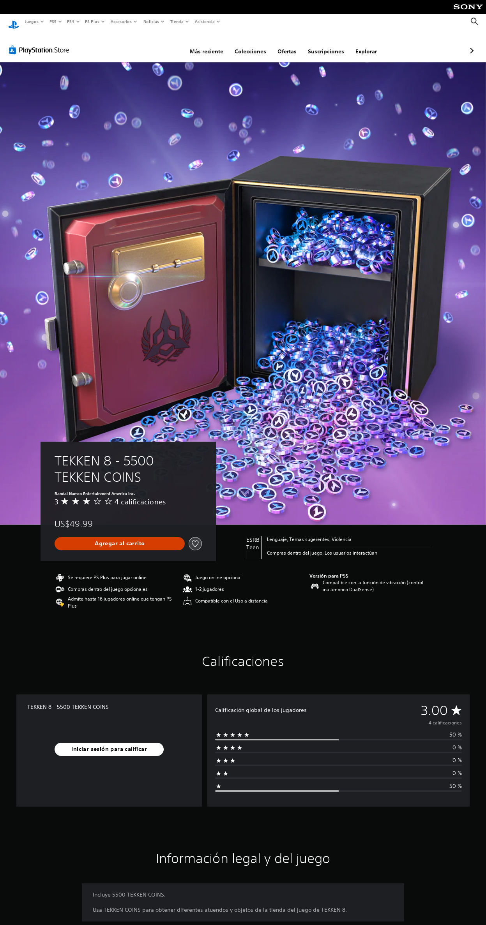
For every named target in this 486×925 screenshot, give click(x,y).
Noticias (151, 21)
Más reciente (165, 44)
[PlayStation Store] (40, 42)
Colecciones (209, 44)
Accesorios (121, 21)
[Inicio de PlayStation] (13, 22)
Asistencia (204, 21)
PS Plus (92, 21)
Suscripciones (285, 44)
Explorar (325, 44)
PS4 (71, 21)
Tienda (177, 21)
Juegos (31, 21)
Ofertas (245, 44)
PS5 (53, 21)
